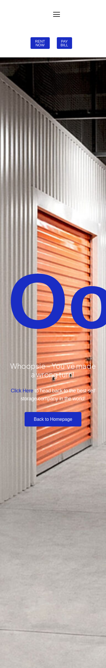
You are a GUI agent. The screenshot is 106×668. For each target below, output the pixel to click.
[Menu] (56, 14)
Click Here (22, 391)
